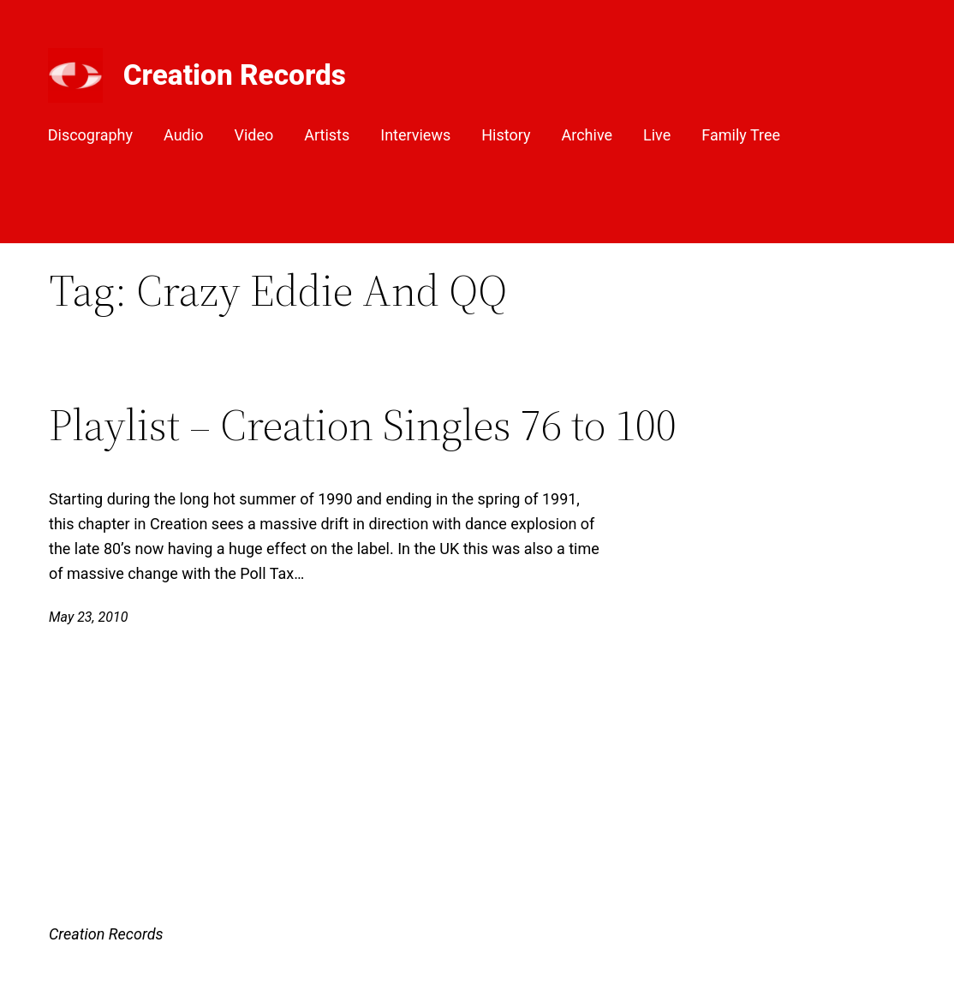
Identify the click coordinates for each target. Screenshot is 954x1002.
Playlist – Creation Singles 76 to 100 (363, 424)
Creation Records (234, 75)
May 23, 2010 (88, 617)
